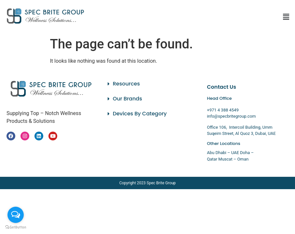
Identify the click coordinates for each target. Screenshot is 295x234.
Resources (126, 83)
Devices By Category (140, 113)
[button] (286, 17)
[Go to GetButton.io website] (15, 227)
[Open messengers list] (15, 215)
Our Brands (127, 98)
